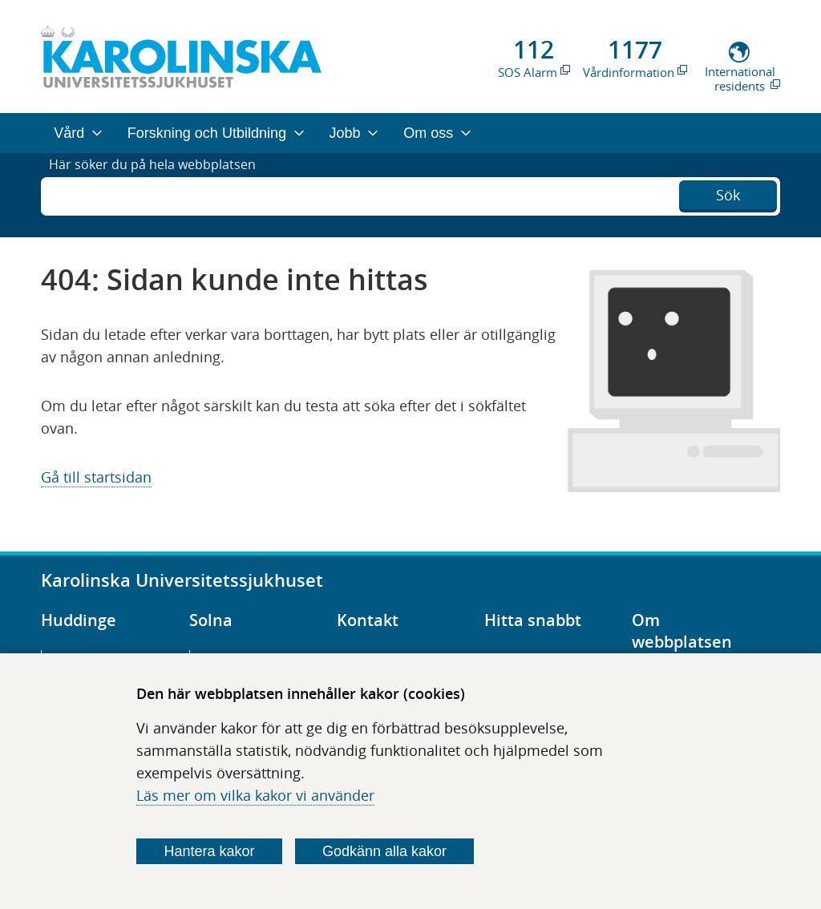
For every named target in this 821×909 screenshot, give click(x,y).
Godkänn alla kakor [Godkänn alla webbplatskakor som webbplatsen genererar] (384, 851)
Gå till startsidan (96, 477)
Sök (728, 193)
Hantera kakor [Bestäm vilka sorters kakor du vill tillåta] (209, 851)
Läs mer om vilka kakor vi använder (255, 795)
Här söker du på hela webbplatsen (164, 194)
